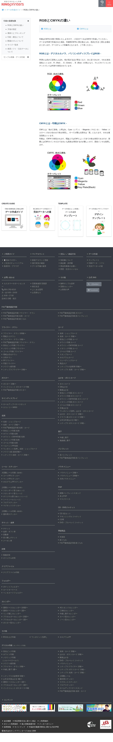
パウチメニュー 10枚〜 (68, 473)
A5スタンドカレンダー (68, 608)
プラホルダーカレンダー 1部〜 (15, 620)
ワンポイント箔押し (38, 637)
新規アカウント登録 (39, 260)
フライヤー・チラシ (10, 327)
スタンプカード (65, 354)
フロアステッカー (9, 502)
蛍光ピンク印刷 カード (68, 339)
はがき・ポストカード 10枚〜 (70, 414)
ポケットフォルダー (10, 587)
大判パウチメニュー (67, 479)
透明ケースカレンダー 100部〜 (15, 608)
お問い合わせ (8, 277)
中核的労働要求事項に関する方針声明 (42, 727)
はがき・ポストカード (67, 378)
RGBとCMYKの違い (16, 25)
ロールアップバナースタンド (14, 404)
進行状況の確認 (37, 263)
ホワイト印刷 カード (67, 342)
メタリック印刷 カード (68, 348)
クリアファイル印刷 (10, 572)
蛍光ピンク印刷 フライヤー (13, 345)
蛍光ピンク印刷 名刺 (11, 431)
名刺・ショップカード (11, 422)
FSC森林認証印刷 (9, 307)
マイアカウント (37, 254)
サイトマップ (18, 727)
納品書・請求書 (65, 263)
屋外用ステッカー (9, 514)
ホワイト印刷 (8, 654)
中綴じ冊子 (63, 437)
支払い (62, 254)
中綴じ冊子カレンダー (67, 614)
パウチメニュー (64, 467)
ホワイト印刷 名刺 (10, 434)
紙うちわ (62, 540)
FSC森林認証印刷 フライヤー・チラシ (18, 313)
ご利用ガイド (8, 254)
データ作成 (91, 254)
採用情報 (6, 727)
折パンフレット (65, 455)
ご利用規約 (42, 721)
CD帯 (61, 519)
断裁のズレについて (15, 41)
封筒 (3, 549)
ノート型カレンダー (67, 620)
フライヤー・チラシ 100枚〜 (14, 333)
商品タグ (62, 363)
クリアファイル (8, 566)
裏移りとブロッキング (16, 33)
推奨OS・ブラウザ (10, 266)
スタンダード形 (13, 490)
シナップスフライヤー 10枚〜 (14, 370)
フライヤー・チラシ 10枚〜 (13, 339)
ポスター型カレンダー (11, 623)
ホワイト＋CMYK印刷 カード (70, 345)
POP (60, 487)
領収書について (65, 260)
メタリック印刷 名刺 (11, 440)
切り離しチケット (9, 538)
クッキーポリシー (45, 724)
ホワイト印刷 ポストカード (69, 396)
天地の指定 (12, 29)
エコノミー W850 (9, 407)
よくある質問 (36, 289)
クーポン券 (7, 541)
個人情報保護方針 (27, 724)
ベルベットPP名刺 (10, 446)
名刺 (3, 416)
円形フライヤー (9, 363)
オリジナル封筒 (9, 558)
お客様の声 (63, 289)
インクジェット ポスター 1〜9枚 (15, 387)
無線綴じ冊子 (64, 440)
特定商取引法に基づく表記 (24, 721)
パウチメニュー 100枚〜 (68, 476)
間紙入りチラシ (9, 336)
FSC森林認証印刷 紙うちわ (14, 319)
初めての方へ (9, 260)
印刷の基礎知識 (10, 21)
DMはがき (63, 387)
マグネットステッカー (11, 505)
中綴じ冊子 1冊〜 (9, 669)
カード (60, 327)
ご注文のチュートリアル (12, 263)
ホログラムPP (64, 637)
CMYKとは (82, 29)
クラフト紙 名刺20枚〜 (12, 452)
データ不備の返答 (38, 266)
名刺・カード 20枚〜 (11, 425)
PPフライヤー (8, 360)
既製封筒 (6, 555)
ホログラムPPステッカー (12, 482)
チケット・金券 (8, 523)
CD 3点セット (64, 513)
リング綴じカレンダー (11, 614)
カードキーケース (9, 590)
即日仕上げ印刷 (9, 637)
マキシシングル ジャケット (69, 516)
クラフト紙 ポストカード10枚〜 (71, 417)
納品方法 (71, 254)
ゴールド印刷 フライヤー (12, 351)
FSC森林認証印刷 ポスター (70, 313)
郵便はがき (63, 390)
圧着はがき (63, 408)
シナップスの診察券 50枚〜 (70, 367)
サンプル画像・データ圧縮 (14, 57)
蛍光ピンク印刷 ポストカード (70, 393)
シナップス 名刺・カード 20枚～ (72, 673)
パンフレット (63, 449)
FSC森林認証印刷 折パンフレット (73, 316)
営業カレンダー (65, 286)
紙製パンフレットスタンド (69, 493)
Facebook (93, 290)
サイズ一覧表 (13, 45)
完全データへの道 (94, 266)
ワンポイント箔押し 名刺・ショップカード (19, 449)
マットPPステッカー (11, 479)
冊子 (60, 431)
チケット (6, 529)
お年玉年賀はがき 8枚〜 (68, 420)
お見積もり (35, 292)
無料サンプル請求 (66, 283)
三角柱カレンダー (66, 611)
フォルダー (6, 581)
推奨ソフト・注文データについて (18, 50)
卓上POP (62, 496)
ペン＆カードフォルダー (12, 593)
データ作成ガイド (14, 10)
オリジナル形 (15, 496)
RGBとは (46, 29)
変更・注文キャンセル (68, 269)
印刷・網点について (15, 37)
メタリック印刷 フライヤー (13, 348)
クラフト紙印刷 (9, 367)
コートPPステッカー (11, 476)
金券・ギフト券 (9, 532)
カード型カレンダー (67, 617)
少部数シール (64, 676)
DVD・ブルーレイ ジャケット (70, 522)
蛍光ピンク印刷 (9, 651)
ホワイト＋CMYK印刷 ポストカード (73, 399)
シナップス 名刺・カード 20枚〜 (15, 455)
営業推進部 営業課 (38, 283)
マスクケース (64, 499)
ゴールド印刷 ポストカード (69, 405)
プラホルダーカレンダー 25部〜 (15, 617)
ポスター (5, 378)
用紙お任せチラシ (9, 354)
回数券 (5, 535)
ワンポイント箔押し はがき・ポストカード (76, 411)
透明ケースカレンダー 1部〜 (14, 611)
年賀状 (61, 537)
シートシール (11, 499)
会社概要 (6, 721)
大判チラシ (7, 357)
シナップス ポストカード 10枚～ (72, 423)
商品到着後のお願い (67, 266)
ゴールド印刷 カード (67, 351)
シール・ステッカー (10, 467)
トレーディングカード (67, 360)
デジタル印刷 (14, 645)
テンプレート (92, 260)
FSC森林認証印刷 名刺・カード (16, 316)
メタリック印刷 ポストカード (70, 402)
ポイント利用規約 (10, 724)
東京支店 (34, 286)
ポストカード (64, 384)
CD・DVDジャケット (66, 507)
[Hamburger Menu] (109, 3)
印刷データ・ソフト (95, 263)
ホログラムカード (66, 357)
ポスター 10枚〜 (9, 384)
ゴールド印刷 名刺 (10, 443)
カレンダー (6, 601)
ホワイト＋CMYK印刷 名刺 (13, 437)
